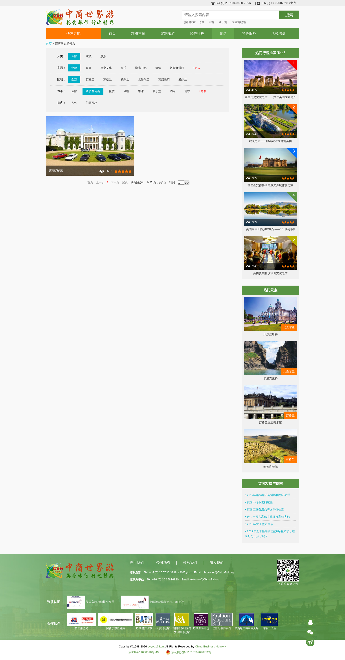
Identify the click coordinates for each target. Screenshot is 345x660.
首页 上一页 (96, 182)
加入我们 (216, 562)
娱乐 (123, 67)
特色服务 (249, 33)
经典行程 (197, 33)
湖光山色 (141, 67)
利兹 (187, 91)
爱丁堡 (156, 91)
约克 (173, 91)
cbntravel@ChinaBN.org (218, 572)
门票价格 (91, 102)
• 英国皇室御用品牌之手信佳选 (264, 509)
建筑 (158, 67)
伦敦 (201, 22)
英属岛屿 (164, 79)
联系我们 (190, 562)
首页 (112, 33)
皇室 (89, 67)
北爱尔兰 (143, 79)
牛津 (141, 91)
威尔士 (125, 79)
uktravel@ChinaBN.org (205, 579)
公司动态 (163, 562)
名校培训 (279, 33)
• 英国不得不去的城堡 (259, 502)
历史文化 (106, 67)
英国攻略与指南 (270, 483)
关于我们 (137, 562)
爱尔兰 (182, 79)
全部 (74, 56)
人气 (74, 102)
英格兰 (90, 79)
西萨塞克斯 (93, 91)
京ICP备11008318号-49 (143, 652)
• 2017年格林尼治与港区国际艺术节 (267, 495)
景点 (223, 33)
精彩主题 (138, 33)
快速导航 (74, 33)
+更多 (196, 67)
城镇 (89, 56)
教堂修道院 (177, 67)
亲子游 (223, 22)
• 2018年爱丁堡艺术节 (259, 524)
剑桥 (211, 22)
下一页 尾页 (119, 182)
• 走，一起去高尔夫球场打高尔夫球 (267, 516)
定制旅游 (168, 33)
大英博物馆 (239, 22)
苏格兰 (107, 79)
